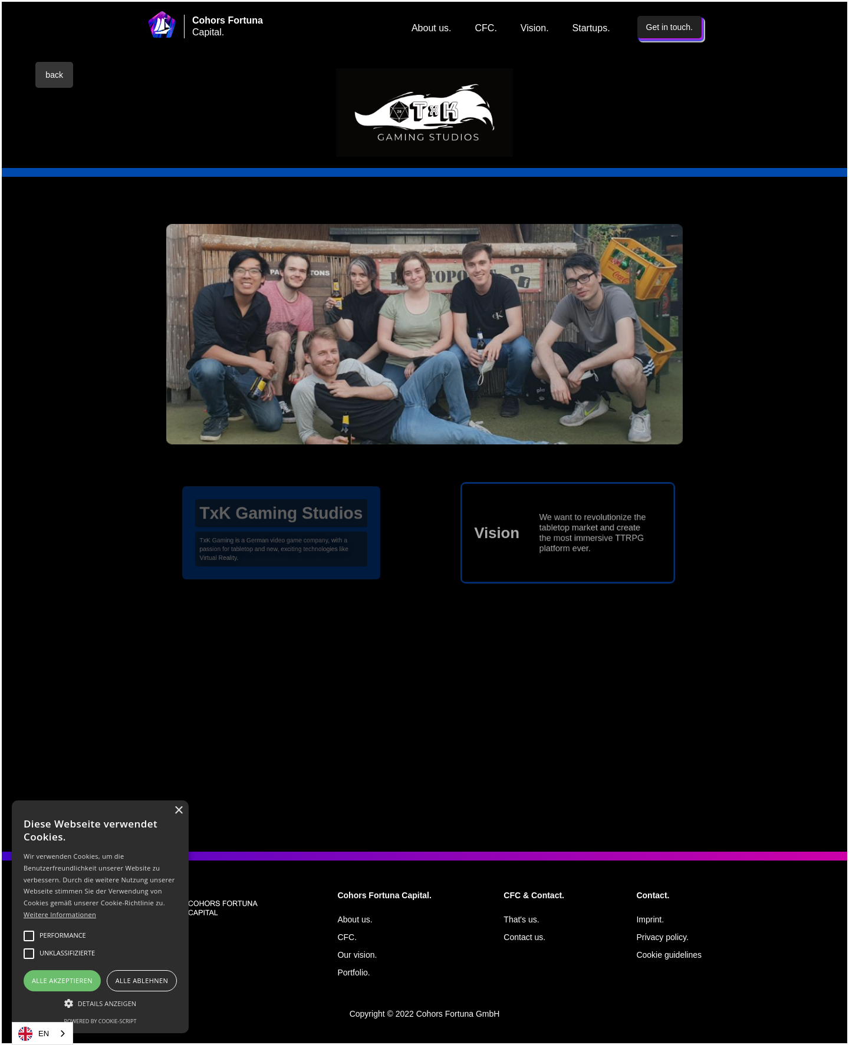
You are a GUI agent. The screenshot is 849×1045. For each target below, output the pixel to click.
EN (33, 1034)
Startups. (591, 28)
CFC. (486, 28)
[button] (100, 1003)
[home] (162, 24)
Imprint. (650, 919)
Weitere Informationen (60, 914)
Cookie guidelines (669, 955)
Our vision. (357, 955)
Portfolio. (353, 972)
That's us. (521, 919)
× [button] (178, 810)
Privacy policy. (662, 937)
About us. (432, 28)
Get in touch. (669, 27)
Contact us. (524, 937)
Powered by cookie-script (100, 1021)
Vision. (535, 28)
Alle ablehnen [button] (142, 980)
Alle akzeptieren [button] (62, 980)
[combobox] (42, 1033)
